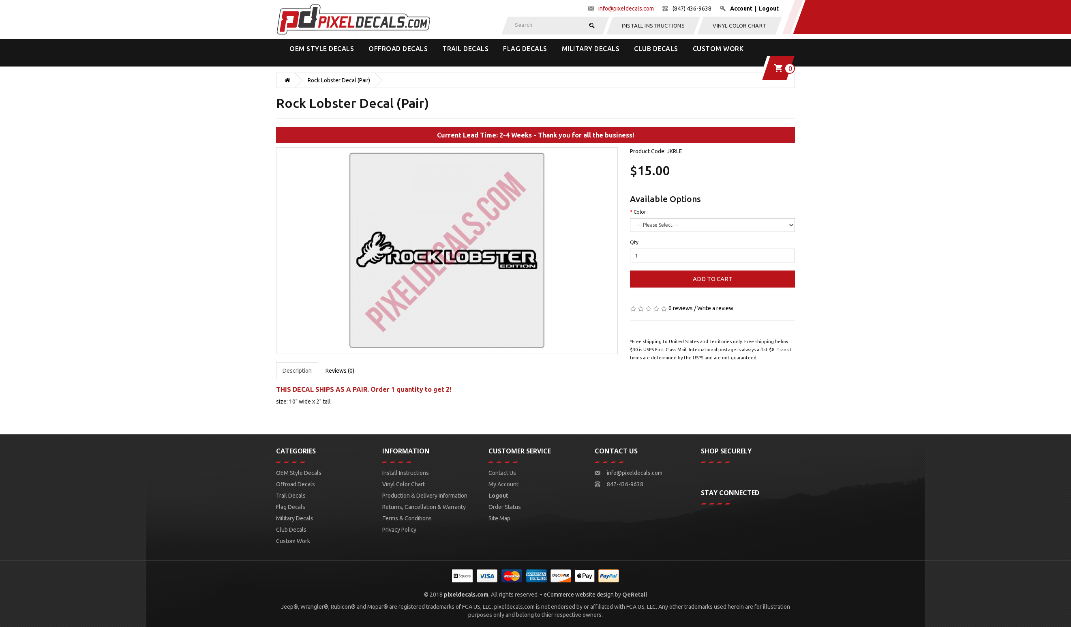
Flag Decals (525, 48)
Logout (769, 8)
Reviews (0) (340, 370)
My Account (503, 484)
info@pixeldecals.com (626, 8)
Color (640, 212)
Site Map (499, 518)
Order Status (504, 507)
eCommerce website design (579, 594)
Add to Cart (713, 278)
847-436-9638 (625, 484)
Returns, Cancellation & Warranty (424, 507)
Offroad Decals (398, 48)
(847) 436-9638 (692, 8)
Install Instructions (653, 25)
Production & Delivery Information (424, 495)
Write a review (715, 308)
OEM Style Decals (321, 48)
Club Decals (656, 48)
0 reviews (680, 308)
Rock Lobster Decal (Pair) (339, 80)
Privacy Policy (399, 529)
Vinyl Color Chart (740, 25)
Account (741, 8)
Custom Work (718, 48)
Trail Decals (465, 48)
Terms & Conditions (407, 518)
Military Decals (591, 48)
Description (297, 370)
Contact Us (502, 473)
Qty (634, 242)
